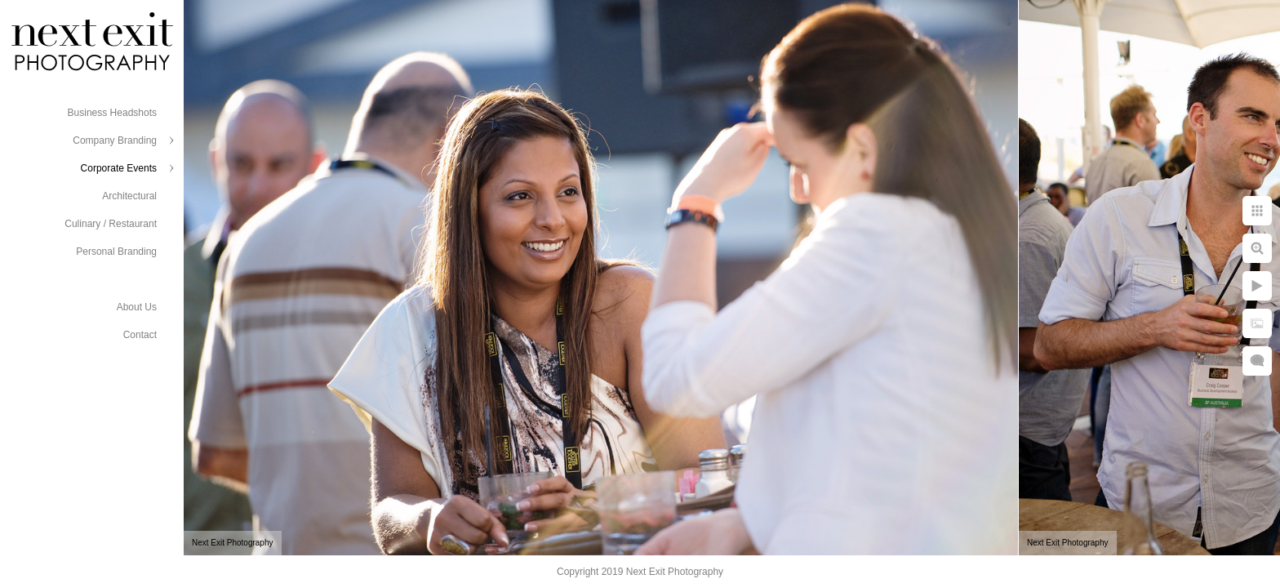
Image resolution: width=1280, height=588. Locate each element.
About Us (137, 307)
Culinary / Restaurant (110, 223)
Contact (140, 335)
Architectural (129, 196)
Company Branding (115, 140)
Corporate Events (119, 168)
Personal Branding (116, 251)
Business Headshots (112, 112)
